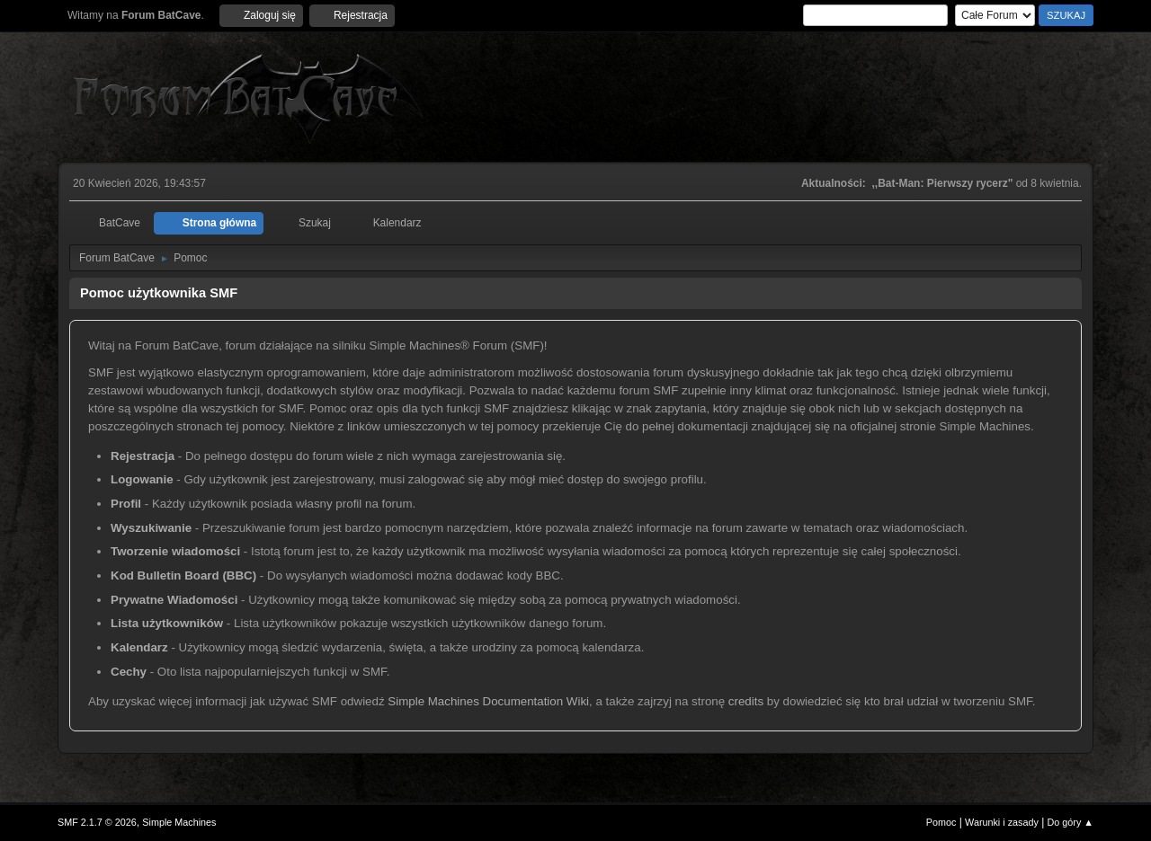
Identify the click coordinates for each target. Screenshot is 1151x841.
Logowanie (142, 479)
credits (745, 701)
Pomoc (941, 822)
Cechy (129, 671)
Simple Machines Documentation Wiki (488, 701)
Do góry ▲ (1070, 822)
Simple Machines (179, 822)
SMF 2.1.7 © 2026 (97, 822)
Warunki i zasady (1002, 822)
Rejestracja (142, 456)
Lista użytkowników (167, 623)
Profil (126, 503)
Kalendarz (139, 647)
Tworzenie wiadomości (175, 551)
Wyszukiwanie (151, 528)
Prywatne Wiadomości (174, 599)
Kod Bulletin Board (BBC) (183, 575)
